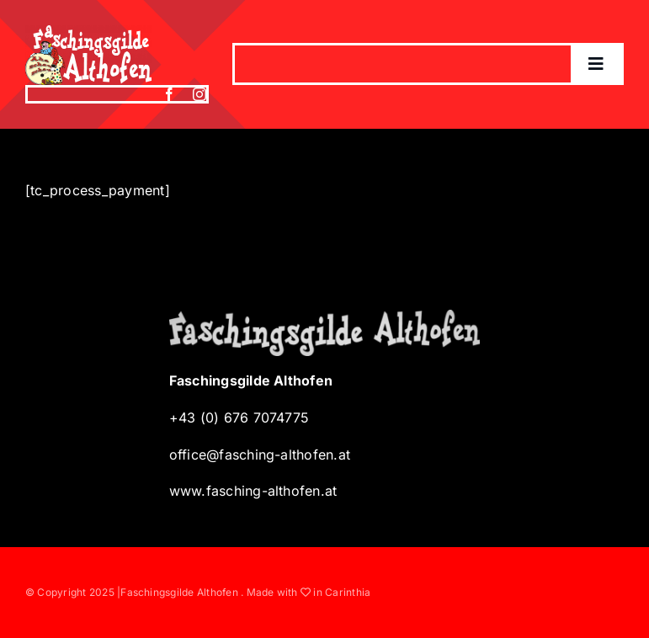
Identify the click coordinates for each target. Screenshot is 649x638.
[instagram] (199, 94)
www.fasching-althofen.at (253, 490)
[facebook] (169, 94)
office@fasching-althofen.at (259, 454)
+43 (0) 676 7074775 (239, 417)
